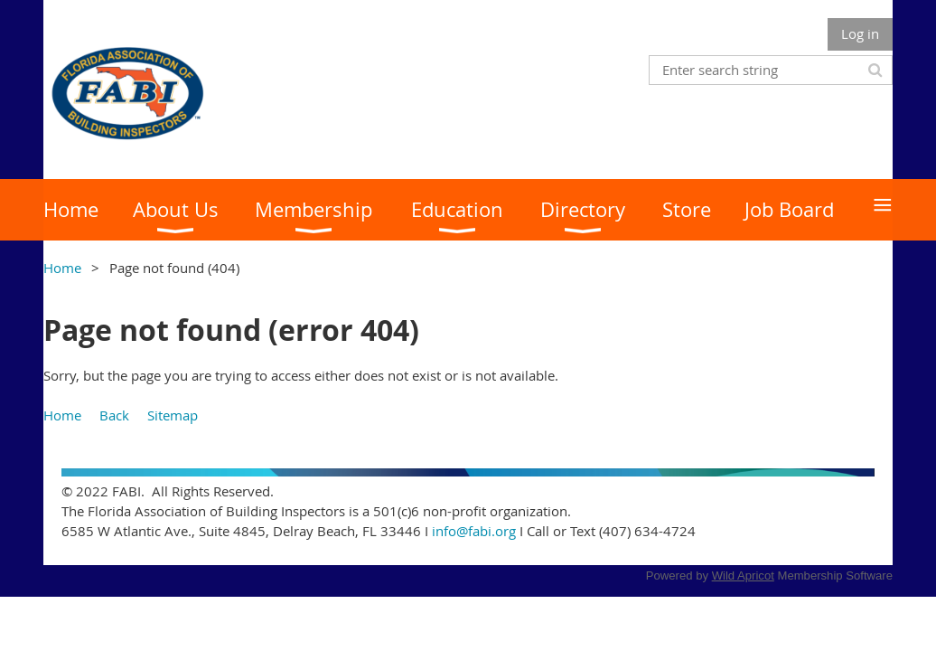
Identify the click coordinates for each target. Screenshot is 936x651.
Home (62, 268)
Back (114, 415)
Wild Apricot (743, 575)
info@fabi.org (474, 531)
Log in (860, 33)
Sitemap (172, 415)
